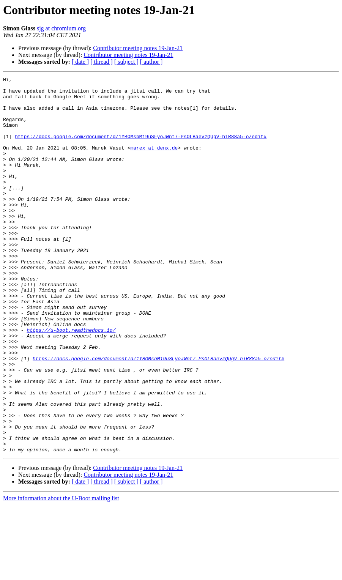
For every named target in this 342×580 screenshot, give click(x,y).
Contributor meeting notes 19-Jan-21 (138, 48)
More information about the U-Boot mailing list (61, 573)
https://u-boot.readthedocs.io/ (71, 381)
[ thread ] (101, 61)
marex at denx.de (154, 162)
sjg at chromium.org (61, 28)
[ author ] (151, 61)
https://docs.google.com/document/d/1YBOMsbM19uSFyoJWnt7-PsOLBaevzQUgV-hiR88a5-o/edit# (140, 148)
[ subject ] (126, 61)
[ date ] (80, 61)
